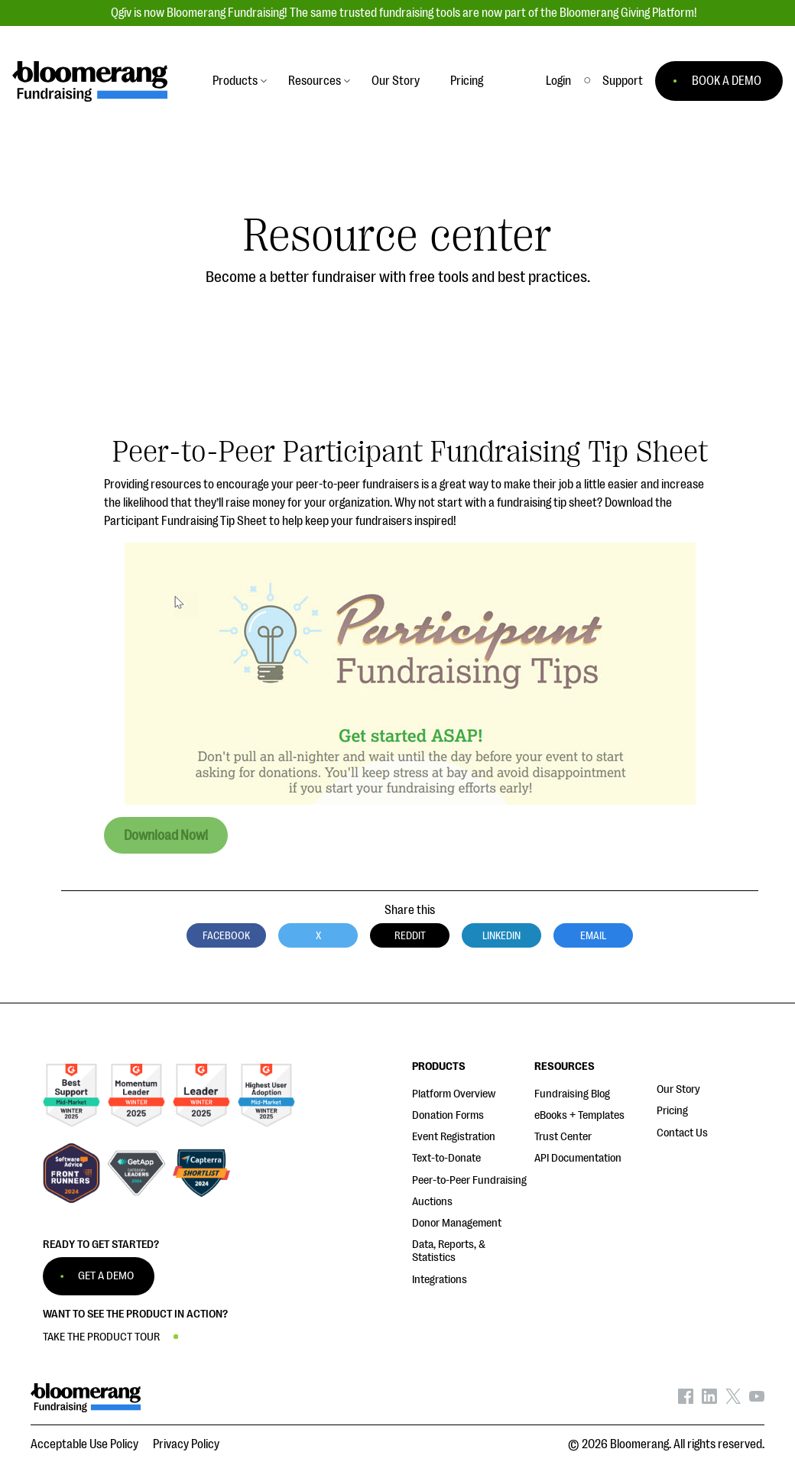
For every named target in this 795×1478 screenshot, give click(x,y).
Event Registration (453, 1136)
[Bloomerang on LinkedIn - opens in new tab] (709, 1400)
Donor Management (456, 1223)
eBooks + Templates (579, 1115)
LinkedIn (501, 935)
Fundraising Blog (572, 1093)
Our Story (678, 1089)
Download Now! (166, 835)
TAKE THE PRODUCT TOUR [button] (101, 1337)
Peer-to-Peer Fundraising (469, 1180)
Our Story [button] (396, 81)
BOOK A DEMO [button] (726, 81)
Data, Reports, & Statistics (448, 1251)
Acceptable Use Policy (84, 1444)
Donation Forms (448, 1115)
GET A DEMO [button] (106, 1275)
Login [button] (558, 81)
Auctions (432, 1201)
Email (593, 935)
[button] (622, 81)
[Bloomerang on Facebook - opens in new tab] (685, 1400)
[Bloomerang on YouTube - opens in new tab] (756, 1400)
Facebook (226, 935)
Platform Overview (453, 1093)
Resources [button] (314, 81)
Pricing (672, 1110)
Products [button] (235, 81)
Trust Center (563, 1136)
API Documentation (577, 1158)
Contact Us (682, 1132)
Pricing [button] (466, 81)
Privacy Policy (186, 1444)
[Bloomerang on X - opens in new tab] (733, 1400)
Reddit (410, 935)
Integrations (439, 1279)
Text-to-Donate (446, 1158)
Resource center (397, 235)
